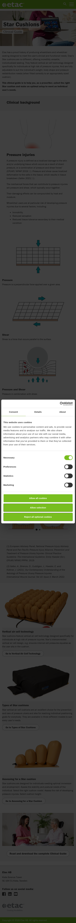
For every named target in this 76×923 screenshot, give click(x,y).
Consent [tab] (13, 412)
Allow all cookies (38, 498)
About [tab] (62, 412)
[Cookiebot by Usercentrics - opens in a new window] (60, 404)
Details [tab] (38, 412)
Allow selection (38, 507)
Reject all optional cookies (38, 517)
